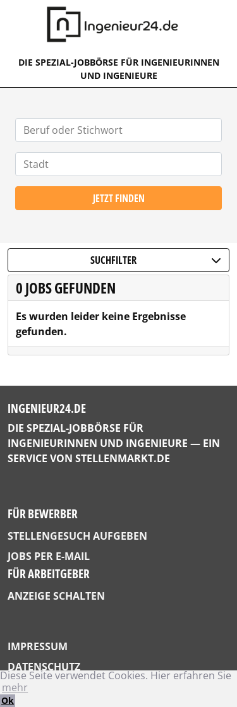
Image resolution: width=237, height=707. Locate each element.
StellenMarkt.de (122, 458)
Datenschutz (44, 667)
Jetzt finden (119, 198)
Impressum (38, 646)
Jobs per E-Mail (49, 556)
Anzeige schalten (56, 596)
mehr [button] (15, 687)
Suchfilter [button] (155, 260)
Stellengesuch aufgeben (77, 536)
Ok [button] (7, 700)
